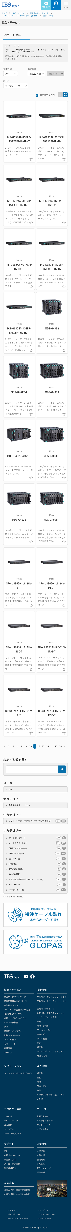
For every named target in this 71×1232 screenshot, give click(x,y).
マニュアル (9, 1129)
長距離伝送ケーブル (13, 1013)
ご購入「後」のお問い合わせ (17, 1194)
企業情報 (42, 1143)
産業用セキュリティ (13, 1031)
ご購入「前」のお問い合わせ (17, 1189)
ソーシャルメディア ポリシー (17, 1218)
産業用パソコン (11, 1005)
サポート (9, 1143)
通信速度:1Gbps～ (37, 853)
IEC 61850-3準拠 (37, 869)
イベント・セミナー (46, 1120)
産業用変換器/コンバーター (16, 1001)
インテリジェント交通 (47, 1017)
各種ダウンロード (12, 1155)
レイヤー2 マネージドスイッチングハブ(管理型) (19, 15)
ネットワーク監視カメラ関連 (17, 1009)
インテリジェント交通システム (51, 1094)
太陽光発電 (42, 1055)
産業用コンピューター (47, 1008)
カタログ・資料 (13, 1109)
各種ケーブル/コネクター (15, 1018)
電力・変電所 (43, 1025)
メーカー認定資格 (12, 1163)
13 (43, 746)
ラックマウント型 (37, 889)
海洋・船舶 (42, 1038)
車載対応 (37, 863)
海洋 (39, 1090)
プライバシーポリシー (46, 1214)
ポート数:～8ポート (37, 837)
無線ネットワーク (12, 1035)
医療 (39, 1021)
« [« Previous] (4, 746)
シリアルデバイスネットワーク (51, 1051)
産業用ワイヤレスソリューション (52, 996)
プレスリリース (43, 1124)
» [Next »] (64, 746)
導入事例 (42, 1066)
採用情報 (41, 1172)
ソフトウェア (10, 1039)
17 (56, 746)
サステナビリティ (44, 1218)
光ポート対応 (48, 15)
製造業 (40, 1047)
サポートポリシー (13, 1214)
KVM (6, 1026)
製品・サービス (18, 13)
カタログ (8, 1116)
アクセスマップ (43, 1168)
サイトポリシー (44, 1210)
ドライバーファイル (13, 1133)
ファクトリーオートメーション (18, 1073)
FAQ (6, 1150)
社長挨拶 (41, 1155)
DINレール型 (37, 884)
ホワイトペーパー (12, 1120)
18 (60, 746)
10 (30, 746)
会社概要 (41, 1159)
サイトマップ (12, 1210)
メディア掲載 (42, 1129)
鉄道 (39, 1042)
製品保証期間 (10, 1168)
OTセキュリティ (44, 1030)
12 (39, 746)
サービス (8, 1052)
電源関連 (8, 1048)
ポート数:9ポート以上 (37, 843)
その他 (40, 1098)
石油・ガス (42, 1034)
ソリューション (13, 1066)
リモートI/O (9, 1043)
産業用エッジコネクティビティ (50, 1012)
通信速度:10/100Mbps (37, 848)
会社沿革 (41, 1163)
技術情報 (42, 989)
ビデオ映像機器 (11, 1022)
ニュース (42, 1109)
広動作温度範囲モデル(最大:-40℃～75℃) (37, 879)
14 (47, 746)
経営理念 (41, 1150)
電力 (39, 1081)
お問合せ (9, 1182)
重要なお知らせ (44, 1116)
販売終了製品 (10, 1159)
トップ (4, 13)
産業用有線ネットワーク (39, 13)
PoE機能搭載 (37, 874)
